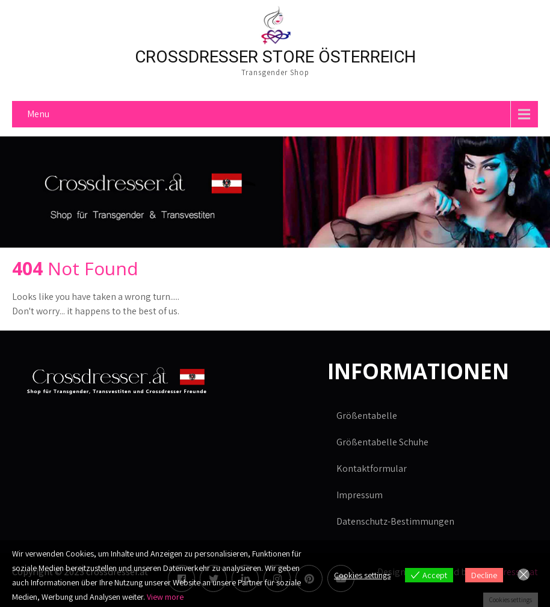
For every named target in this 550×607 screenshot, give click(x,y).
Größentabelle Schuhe (382, 442)
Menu (38, 114)
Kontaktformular (371, 468)
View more (165, 596)
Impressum (359, 495)
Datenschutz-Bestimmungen (395, 521)
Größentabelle (366, 415)
